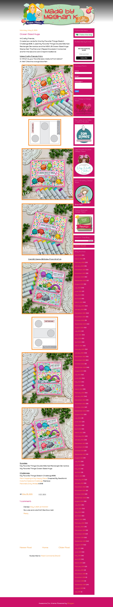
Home (45, 547)
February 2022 (80, 436)
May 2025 (78, 295)
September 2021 (80, 454)
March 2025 (79, 302)
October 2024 (79, 320)
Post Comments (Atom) (50, 556)
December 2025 (80, 269)
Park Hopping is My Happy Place (33, 478)
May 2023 (78, 382)
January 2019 (79, 570)
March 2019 (78, 563)
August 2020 (79, 501)
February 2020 (80, 523)
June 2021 (78, 465)
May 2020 (78, 512)
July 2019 (78, 548)
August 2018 (79, 588)
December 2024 (80, 313)
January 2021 (79, 483)
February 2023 (80, 392)
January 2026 (79, 266)
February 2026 (80, 262)
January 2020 (79, 526)
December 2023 (80, 356)
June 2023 (78, 378)
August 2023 (79, 371)
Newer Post (26, 547)
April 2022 (78, 429)
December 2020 (80, 487)
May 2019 (78, 555)
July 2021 (78, 461)
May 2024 (78, 338)
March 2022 (79, 432)
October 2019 (79, 537)
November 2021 (80, 447)
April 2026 (78, 255)
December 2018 (80, 573)
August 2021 (79, 458)
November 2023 (80, 360)
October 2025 (79, 277)
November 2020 (80, 490)
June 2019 (78, 552)
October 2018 (79, 581)
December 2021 (80, 443)
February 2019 (79, 566)
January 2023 (79, 396)
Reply (26, 513)
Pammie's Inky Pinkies (29, 483)
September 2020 (80, 497)
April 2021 (78, 472)
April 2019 (78, 559)
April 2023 (78, 385)
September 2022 (80, 411)
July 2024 (78, 331)
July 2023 (78, 374)
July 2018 (78, 592)
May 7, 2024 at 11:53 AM (39, 507)
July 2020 (78, 505)
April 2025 (78, 298)
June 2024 (78, 335)
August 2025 (79, 284)
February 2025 (80, 306)
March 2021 (78, 476)
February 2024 (80, 349)
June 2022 (78, 421)
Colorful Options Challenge (31, 481)
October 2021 (79, 450)
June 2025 (78, 291)
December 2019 (80, 530)
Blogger (70, 603)
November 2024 (80, 316)
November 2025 (80, 273)
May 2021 (78, 468)
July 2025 (78, 287)
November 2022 (80, 403)
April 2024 (78, 342)
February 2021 (79, 479)
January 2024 (79, 353)
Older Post (64, 547)
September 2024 (80, 324)
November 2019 (80, 534)
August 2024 (79, 327)
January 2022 (79, 439)
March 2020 (79, 519)
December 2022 (80, 400)
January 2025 (79, 309)
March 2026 (79, 259)
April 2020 (78, 516)
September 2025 (80, 280)
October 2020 (79, 494)
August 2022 (79, 414)
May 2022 (78, 425)
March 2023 (79, 389)
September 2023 (80, 367)
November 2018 (80, 577)
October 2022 (79, 407)
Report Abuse (80, 246)
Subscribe (84, 58)
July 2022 (78, 418)
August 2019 (79, 544)
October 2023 (79, 363)
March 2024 (79, 345)
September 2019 (80, 541)
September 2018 (80, 584)
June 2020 (78, 508)
